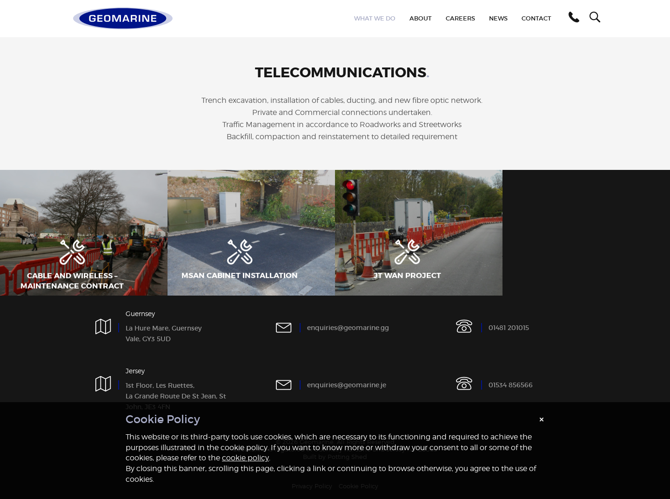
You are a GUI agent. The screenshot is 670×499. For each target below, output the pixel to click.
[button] (572, 18)
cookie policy (245, 457)
